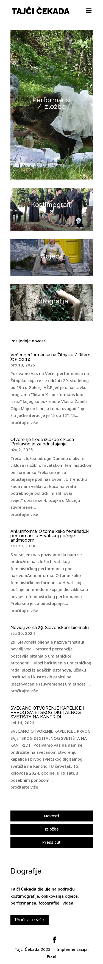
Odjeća (52, 256)
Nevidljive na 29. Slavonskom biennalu (49, 627)
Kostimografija (51, 208)
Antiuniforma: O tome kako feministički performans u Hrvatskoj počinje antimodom (49, 536)
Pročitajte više (29, 919)
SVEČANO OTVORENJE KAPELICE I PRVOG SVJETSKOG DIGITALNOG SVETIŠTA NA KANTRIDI (47, 713)
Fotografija (51, 301)
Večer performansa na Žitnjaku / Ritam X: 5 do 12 (50, 357)
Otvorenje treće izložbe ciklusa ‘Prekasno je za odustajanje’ (42, 442)
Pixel (51, 956)
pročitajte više (24, 422)
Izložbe (51, 829)
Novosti (51, 815)
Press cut (51, 842)
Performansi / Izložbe (51, 103)
